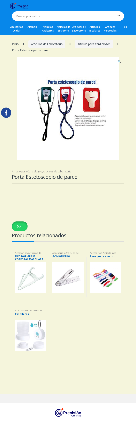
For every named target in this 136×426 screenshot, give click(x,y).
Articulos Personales (110, 28)
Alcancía (32, 27)
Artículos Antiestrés (48, 28)
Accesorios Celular (16, 28)
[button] (20, 226)
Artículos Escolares (94, 28)
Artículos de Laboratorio (79, 28)
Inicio (15, 44)
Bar (126, 27)
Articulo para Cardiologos (94, 44)
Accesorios (21, 252)
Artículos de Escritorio (63, 28)
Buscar (118, 16)
